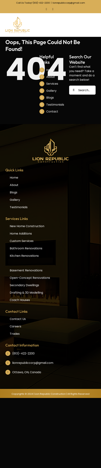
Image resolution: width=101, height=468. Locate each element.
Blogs (50, 98)
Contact (52, 111)
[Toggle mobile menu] (95, 24)
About (50, 77)
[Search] (73, 90)
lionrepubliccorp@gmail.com (69, 2)
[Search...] (82, 90)
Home (50, 70)
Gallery (51, 91)
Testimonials (55, 105)
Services (52, 84)
